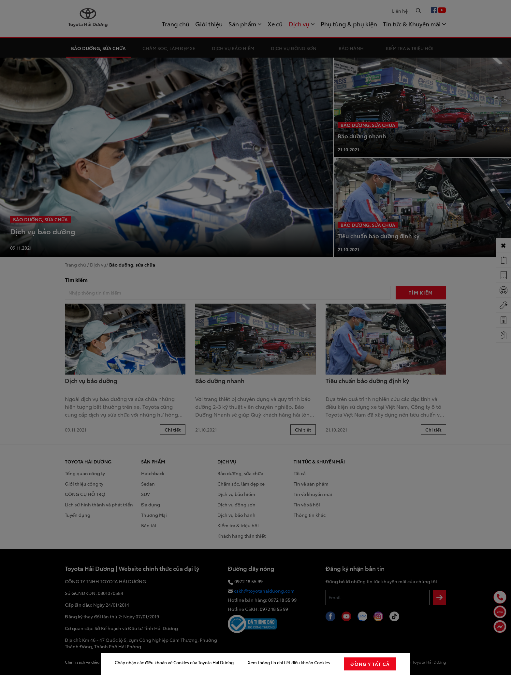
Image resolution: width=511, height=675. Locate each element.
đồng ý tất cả (370, 664)
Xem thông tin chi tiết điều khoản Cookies (289, 662)
